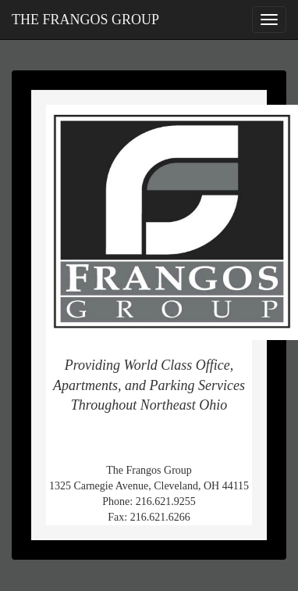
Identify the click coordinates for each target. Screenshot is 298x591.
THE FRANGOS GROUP (85, 19)
